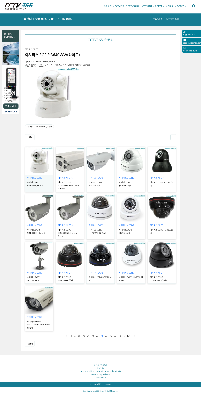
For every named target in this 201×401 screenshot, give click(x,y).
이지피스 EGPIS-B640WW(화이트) (39, 127)
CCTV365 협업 (95, 384)
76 (110, 336)
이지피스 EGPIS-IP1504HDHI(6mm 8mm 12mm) (68, 185)
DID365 (108, 384)
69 (79, 336)
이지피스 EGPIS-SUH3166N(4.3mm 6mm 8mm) (38, 325)
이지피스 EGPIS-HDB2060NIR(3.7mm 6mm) (67, 233)
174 (128, 336)
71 (88, 336)
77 (115, 336)
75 (106, 336)
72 (93, 336)
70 (84, 336)
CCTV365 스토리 (173, 19)
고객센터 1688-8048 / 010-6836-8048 (47, 19)
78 (119, 336)
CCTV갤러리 (157, 19)
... (75, 336)
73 (97, 336)
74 (101, 336)
